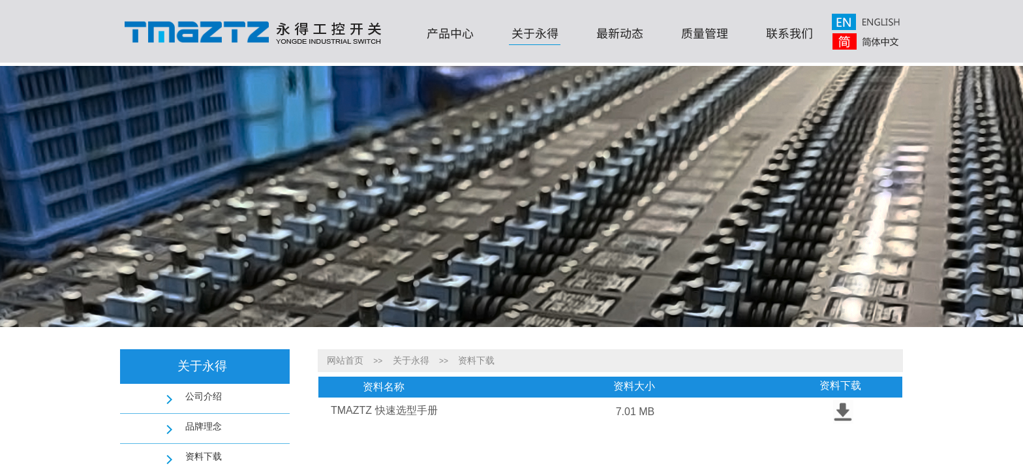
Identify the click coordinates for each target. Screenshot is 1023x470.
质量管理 (704, 32)
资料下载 (476, 361)
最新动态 (619, 32)
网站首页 (345, 361)
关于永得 (535, 32)
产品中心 (450, 32)
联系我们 (789, 32)
